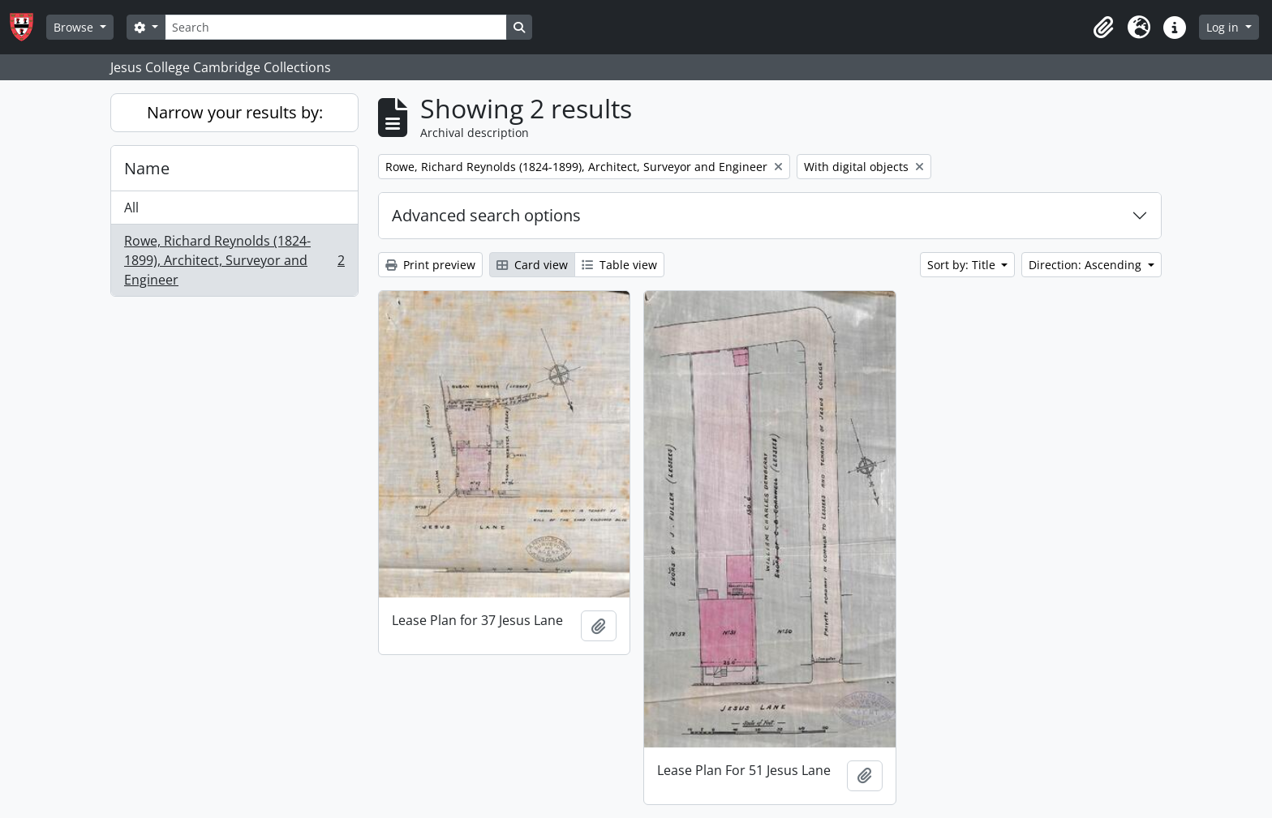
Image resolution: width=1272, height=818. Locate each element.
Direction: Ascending (1087, 264)
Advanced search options (486, 215)
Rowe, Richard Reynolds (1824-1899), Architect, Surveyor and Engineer (234, 260)
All (131, 207)
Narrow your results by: (235, 112)
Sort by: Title (963, 264)
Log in (1224, 27)
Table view (619, 264)
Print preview (430, 264)
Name (147, 168)
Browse (75, 27)
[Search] (336, 27)
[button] (1103, 27)
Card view (532, 264)
